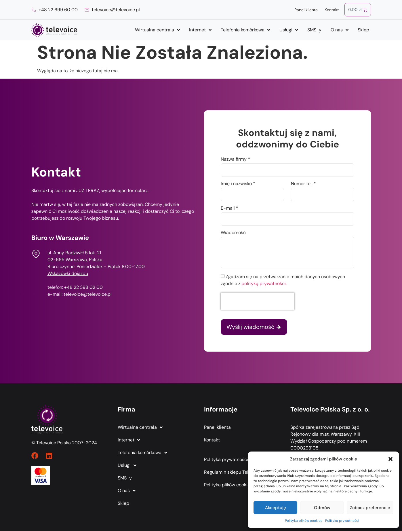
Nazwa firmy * (235, 159)
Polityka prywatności (342, 520)
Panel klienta (306, 9)
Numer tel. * (303, 184)
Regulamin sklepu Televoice (233, 472)
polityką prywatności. (264, 283)
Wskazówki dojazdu (67, 273)
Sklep (363, 30)
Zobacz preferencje (370, 508)
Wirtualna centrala (157, 30)
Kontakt (332, 9)
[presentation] (257, 301)
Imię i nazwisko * (238, 184)
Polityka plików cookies (303, 520)
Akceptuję (275, 508)
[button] (390, 459)
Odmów (322, 508)
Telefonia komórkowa (245, 30)
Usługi (288, 30)
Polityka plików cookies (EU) (233, 485)
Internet (200, 30)
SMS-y (314, 30)
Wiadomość (233, 233)
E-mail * (229, 208)
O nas (339, 30)
